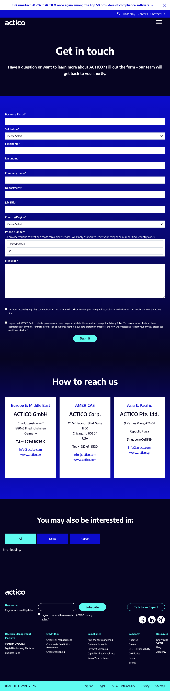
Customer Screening (98, 644)
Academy (129, 14)
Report (85, 538)
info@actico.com (30, 449)
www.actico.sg (139, 452)
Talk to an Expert (146, 607)
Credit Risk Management (59, 639)
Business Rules (12, 652)
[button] (118, 14)
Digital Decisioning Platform (19, 648)
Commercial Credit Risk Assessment (58, 646)
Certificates (134, 653)
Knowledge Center (162, 641)
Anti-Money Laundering (100, 639)
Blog (158, 647)
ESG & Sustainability (123, 686)
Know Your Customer (99, 658)
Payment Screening (98, 648)
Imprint (88, 686)
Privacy (145, 686)
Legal (101, 686)
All (20, 538)
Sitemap (160, 686)
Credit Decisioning (55, 651)
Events (132, 662)
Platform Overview (15, 643)
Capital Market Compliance (101, 653)
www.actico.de (30, 454)
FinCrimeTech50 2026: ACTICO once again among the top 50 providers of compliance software (80, 5)
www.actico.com (84, 460)
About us (133, 639)
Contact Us (157, 14)
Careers (143, 14)
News (52, 538)
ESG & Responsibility (139, 648)
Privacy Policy (115, 323)
